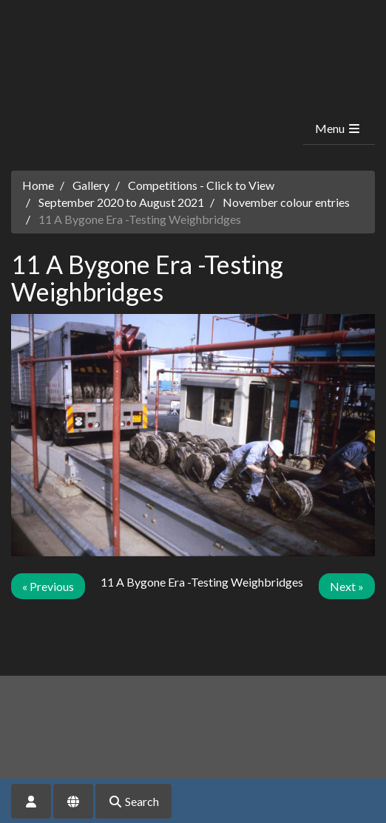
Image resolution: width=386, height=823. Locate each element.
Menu (338, 128)
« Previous (48, 586)
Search (133, 801)
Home (38, 185)
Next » (347, 586)
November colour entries (286, 202)
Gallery (90, 185)
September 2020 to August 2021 (121, 202)
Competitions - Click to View (201, 185)
